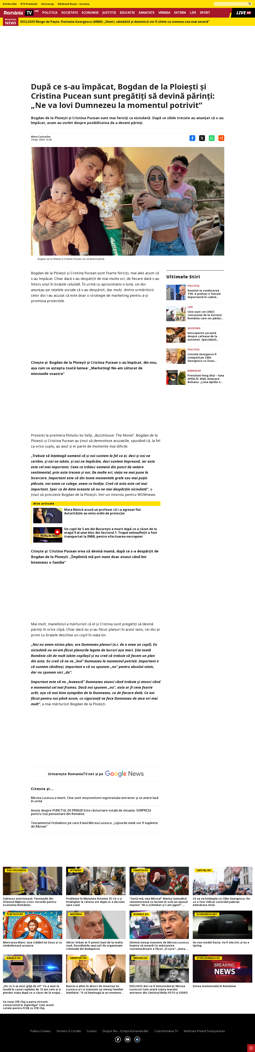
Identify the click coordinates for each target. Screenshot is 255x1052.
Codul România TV (166, 1031)
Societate (69, 12)
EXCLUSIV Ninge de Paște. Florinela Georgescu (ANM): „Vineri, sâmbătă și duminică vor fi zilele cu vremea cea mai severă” (115, 22)
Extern (180, 12)
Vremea (164, 12)
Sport (205, 12)
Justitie (109, 12)
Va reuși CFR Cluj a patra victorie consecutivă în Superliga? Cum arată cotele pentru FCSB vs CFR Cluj (28, 1005)
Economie (90, 12)
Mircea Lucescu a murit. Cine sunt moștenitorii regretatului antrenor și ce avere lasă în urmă (94, 799)
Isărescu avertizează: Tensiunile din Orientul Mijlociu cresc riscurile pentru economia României (29, 902)
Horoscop (47, 4)
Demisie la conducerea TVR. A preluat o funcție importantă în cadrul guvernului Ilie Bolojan (204, 294)
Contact (92, 1031)
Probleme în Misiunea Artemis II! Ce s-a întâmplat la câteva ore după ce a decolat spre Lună (95, 902)
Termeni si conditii (68, 1031)
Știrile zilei (10, 4)
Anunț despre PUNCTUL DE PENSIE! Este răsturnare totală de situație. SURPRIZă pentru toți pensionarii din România (91, 812)
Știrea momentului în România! (214, 986)
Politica (49, 12)
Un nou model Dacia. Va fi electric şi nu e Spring (221, 944)
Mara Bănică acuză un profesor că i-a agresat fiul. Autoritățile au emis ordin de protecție (102, 511)
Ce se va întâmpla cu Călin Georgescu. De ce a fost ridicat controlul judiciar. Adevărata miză (221, 902)
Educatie (127, 12)
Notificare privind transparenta (204, 1031)
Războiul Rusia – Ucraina (74, 4)
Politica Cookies (40, 1031)
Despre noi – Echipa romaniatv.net (125, 1031)
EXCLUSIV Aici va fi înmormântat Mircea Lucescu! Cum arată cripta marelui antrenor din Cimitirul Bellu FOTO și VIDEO (159, 989)
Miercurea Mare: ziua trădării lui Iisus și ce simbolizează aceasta (32, 944)
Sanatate (146, 12)
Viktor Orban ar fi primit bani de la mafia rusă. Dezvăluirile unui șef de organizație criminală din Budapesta (94, 946)
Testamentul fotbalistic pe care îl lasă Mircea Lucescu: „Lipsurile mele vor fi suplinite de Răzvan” (94, 824)
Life (193, 12)
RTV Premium (28, 4)
